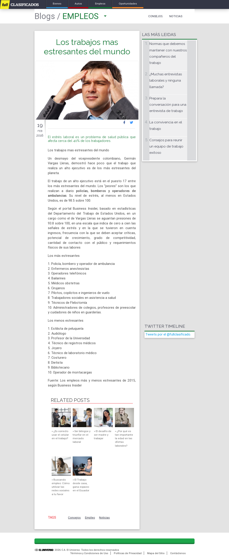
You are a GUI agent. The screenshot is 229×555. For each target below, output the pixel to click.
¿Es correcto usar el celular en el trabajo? (60, 434)
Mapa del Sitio (156, 553)
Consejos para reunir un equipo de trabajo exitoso (166, 146)
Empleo (90, 517)
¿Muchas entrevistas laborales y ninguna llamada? (165, 80)
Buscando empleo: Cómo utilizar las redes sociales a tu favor (61, 487)
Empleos (100, 3)
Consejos (155, 16)
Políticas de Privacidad (128, 553)
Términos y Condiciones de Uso (89, 553)
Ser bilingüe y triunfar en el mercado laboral (81, 436)
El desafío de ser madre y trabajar (102, 434)
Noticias (175, 16)
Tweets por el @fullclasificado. (168, 334)
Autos (78, 3)
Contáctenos (178, 553)
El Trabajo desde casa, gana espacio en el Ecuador (81, 485)
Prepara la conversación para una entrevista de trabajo (167, 104)
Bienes (57, 3)
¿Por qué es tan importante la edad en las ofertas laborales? (124, 438)
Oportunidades (128, 3)
